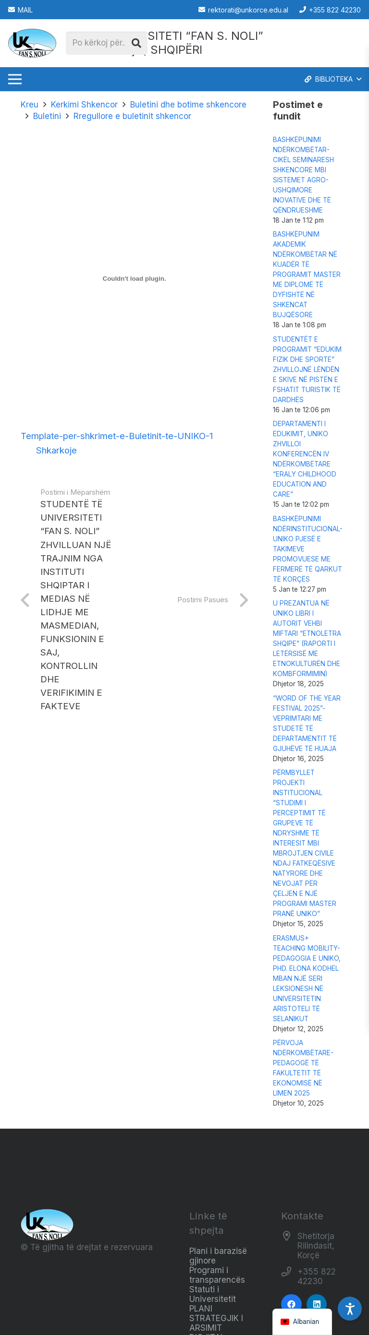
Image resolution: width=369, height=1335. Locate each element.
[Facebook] (291, 1304)
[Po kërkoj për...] (107, 43)
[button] (332, 79)
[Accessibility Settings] (350, 1309)
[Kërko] (136, 43)
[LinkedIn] (317, 1304)
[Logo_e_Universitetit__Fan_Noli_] (32, 43)
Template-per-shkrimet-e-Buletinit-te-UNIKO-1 (117, 435)
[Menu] (14, 79)
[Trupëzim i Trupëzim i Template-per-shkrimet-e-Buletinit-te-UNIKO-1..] (134, 278)
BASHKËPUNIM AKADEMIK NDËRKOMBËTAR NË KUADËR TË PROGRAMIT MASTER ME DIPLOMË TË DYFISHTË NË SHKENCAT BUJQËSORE (307, 274)
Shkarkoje (56, 450)
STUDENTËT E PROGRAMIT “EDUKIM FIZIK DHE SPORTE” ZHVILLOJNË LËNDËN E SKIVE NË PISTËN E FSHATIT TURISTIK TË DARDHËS (307, 369)
